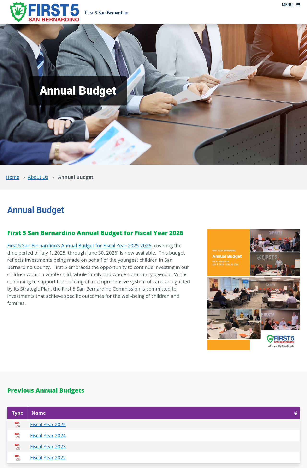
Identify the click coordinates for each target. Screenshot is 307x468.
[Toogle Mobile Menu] (291, 4)
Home (12, 177)
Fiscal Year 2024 (48, 435)
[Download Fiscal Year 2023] (203, 446)
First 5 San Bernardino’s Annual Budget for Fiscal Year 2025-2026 (79, 245)
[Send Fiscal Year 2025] (194, 424)
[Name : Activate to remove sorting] (107, 413)
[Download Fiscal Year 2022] (203, 457)
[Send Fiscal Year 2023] (194, 446)
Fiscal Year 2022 (48, 457)
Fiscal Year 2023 (48, 446)
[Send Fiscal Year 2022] (194, 457)
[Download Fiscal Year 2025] (203, 424)
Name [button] (38, 413)
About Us (38, 177)
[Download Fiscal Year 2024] (203, 435)
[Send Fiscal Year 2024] (194, 435)
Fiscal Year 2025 (48, 424)
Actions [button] (199, 413)
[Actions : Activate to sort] (243, 413)
